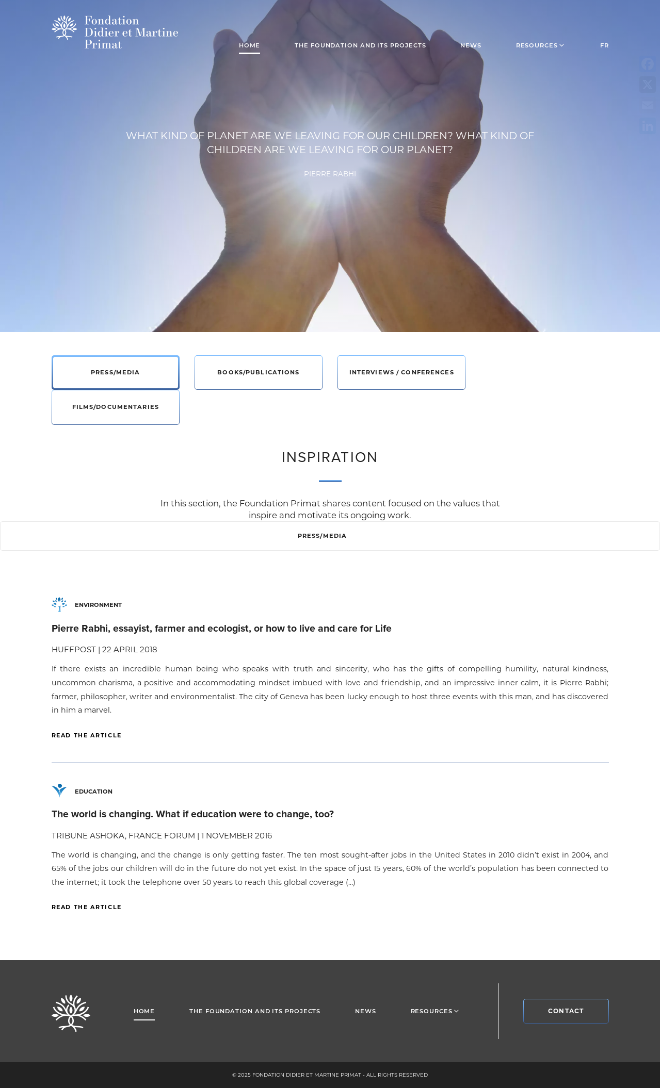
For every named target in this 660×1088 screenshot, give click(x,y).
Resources (541, 45)
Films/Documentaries (115, 406)
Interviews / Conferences (401, 372)
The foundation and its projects (360, 45)
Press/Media (115, 372)
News (470, 45)
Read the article (87, 735)
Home (250, 45)
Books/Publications (258, 372)
